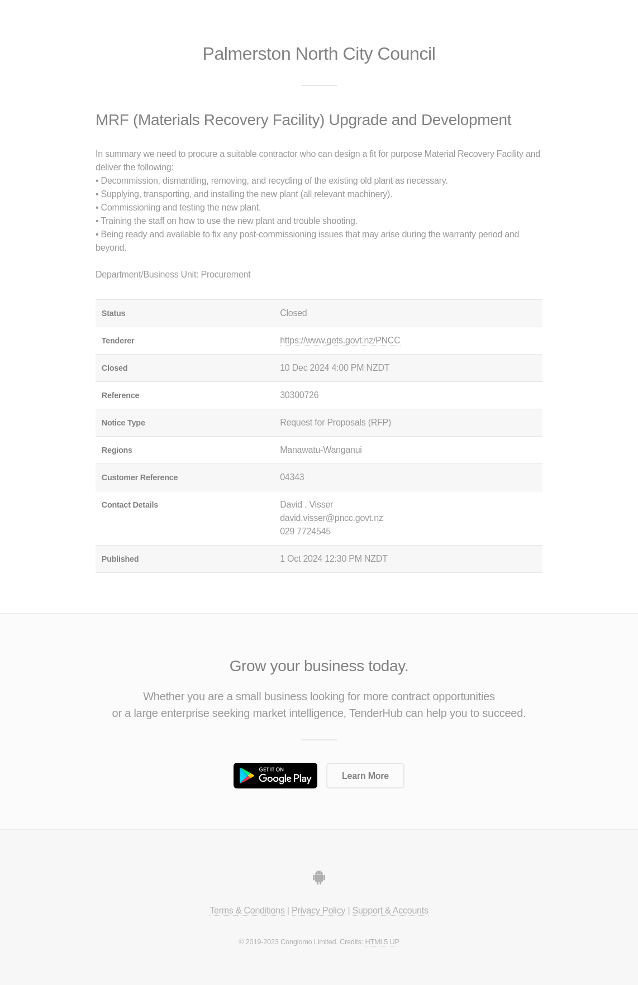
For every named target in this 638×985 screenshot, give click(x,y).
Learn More (365, 776)
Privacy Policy (318, 910)
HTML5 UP (382, 942)
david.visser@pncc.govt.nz (331, 518)
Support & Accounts (390, 910)
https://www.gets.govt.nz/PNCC (340, 340)
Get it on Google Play (275, 775)
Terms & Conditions (247, 910)
